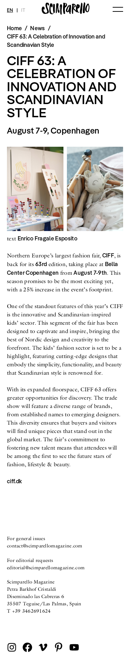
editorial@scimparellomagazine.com (46, 567)
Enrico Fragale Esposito (47, 238)
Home (14, 28)
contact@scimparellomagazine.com (45, 546)
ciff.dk (14, 481)
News (37, 28)
